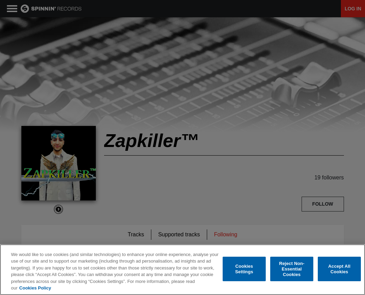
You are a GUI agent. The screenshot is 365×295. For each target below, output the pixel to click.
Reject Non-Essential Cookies (292, 269)
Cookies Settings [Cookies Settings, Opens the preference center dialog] (244, 269)
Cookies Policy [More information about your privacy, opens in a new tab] (35, 288)
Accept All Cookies (339, 269)
